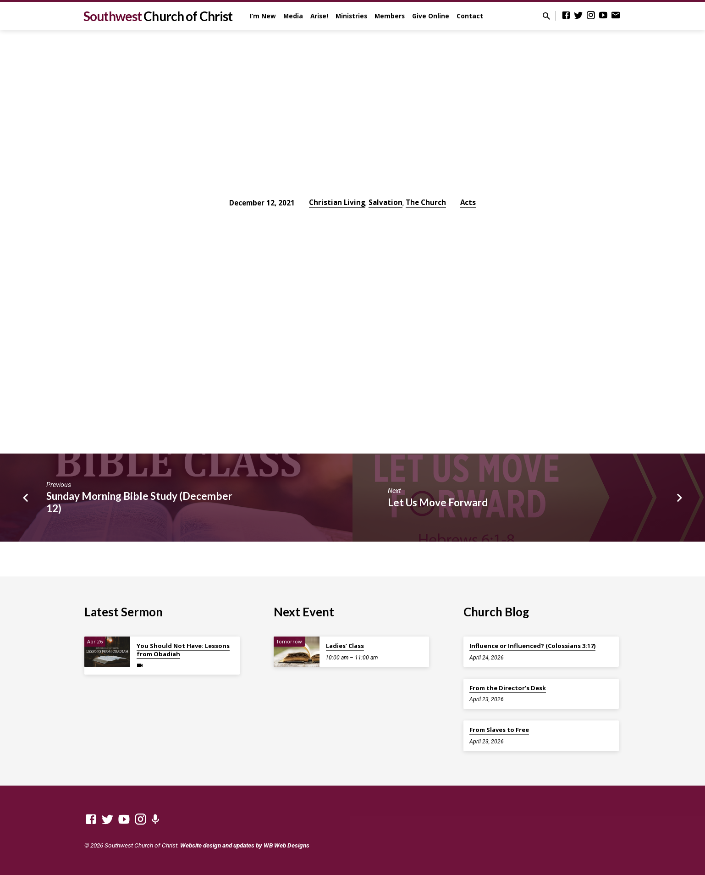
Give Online (430, 15)
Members (390, 15)
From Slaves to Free (499, 729)
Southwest (157, 16)
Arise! (319, 15)
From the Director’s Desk (507, 688)
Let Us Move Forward (438, 502)
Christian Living (337, 202)
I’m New (263, 15)
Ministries (351, 15)
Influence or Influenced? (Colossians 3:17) (532, 646)
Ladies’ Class (345, 646)
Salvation (385, 202)
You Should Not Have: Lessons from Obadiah (183, 650)
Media (293, 15)
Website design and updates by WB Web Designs (244, 845)
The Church (426, 202)
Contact (470, 15)
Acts (468, 202)
